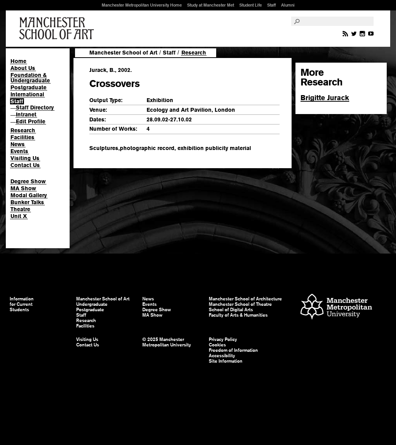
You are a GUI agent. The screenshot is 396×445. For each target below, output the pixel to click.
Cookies (217, 345)
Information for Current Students (22, 304)
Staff (271, 5)
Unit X (18, 216)
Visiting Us (24, 158)
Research (22, 130)
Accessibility (222, 355)
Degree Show (28, 181)
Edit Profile (30, 121)
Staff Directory (35, 107)
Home (18, 61)
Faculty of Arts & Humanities (238, 315)
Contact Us (25, 165)
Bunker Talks (27, 202)
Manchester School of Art (58, 28)
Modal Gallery (28, 195)
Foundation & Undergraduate (30, 78)
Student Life (250, 5)
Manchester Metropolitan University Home (142, 5)
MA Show (23, 188)
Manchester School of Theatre (240, 304)
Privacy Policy (223, 339)
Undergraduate (92, 304)
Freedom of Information (233, 350)
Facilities (22, 137)
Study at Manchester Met (210, 5)
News (17, 144)
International (27, 94)
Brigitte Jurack (324, 98)
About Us (22, 68)
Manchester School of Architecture (245, 299)
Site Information (225, 361)
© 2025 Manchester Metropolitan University (166, 342)
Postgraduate (28, 87)
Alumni (288, 5)
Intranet (26, 114)
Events (19, 151)
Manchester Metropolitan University (336, 307)
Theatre (20, 209)
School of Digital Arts (231, 309)
